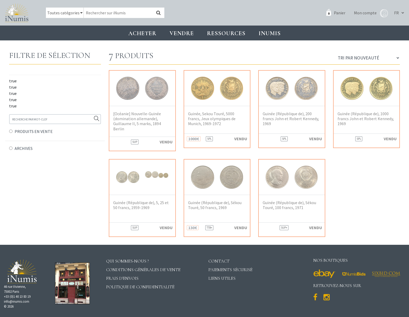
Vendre (182, 33)
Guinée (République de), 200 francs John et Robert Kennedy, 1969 (291, 118)
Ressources (226, 33)
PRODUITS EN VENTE (34, 131)
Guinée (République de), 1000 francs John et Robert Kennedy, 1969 (366, 118)
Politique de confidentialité (140, 287)
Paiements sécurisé (230, 269)
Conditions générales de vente (143, 269)
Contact (219, 261)
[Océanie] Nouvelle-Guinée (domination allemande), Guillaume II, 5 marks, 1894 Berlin (137, 121)
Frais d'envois (122, 278)
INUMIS (269, 33)
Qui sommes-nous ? (127, 261)
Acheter (142, 33)
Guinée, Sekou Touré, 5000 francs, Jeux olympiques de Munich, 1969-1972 (212, 118)
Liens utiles (222, 278)
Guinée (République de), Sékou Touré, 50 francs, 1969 (215, 205)
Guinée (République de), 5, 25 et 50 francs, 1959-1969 (141, 205)
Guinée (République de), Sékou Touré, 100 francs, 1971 (289, 205)
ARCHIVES (24, 148)
